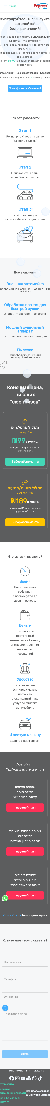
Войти (14, 6)
